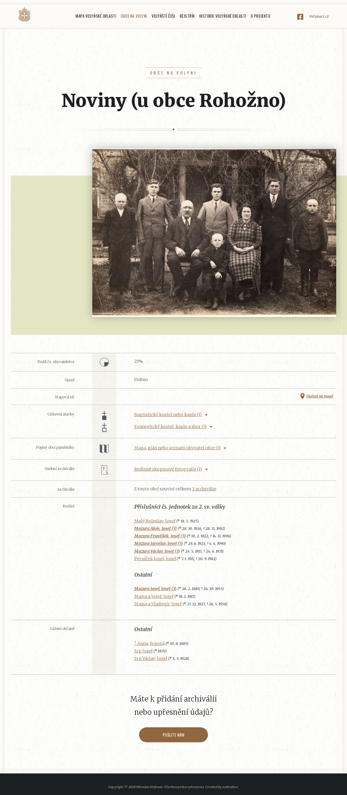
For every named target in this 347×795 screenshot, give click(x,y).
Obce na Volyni (134, 16)
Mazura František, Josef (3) (160, 536)
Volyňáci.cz (24, 14)
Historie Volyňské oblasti (222, 16)
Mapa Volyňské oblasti (96, 16)
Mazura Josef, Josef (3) (155, 588)
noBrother (230, 787)
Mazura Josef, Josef (153, 596)
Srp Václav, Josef (150, 658)
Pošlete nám (174, 735)
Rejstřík (187, 16)
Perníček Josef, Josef (155, 558)
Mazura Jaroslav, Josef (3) (158, 543)
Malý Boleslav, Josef (154, 521)
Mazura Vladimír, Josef (158, 604)
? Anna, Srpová (149, 643)
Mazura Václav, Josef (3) (157, 551)
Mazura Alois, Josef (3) (155, 528)
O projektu (260, 16)
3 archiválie (204, 489)
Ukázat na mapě (319, 396)
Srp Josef (143, 651)
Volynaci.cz (319, 16)
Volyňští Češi (163, 16)
